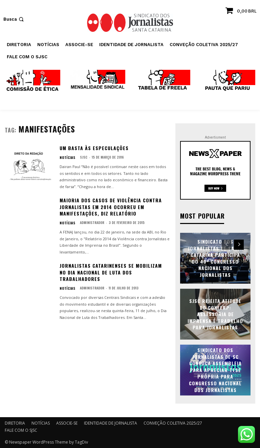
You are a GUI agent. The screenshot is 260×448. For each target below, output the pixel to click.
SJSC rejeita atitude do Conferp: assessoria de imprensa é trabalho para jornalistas (215, 313)
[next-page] (239, 244)
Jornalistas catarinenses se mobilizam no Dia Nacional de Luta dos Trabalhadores (111, 272)
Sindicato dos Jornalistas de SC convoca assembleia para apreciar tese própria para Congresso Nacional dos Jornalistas (215, 369)
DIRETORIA (15, 423)
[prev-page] (227, 244)
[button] (14, 19)
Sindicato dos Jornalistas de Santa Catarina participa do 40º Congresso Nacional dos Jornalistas (215, 258)
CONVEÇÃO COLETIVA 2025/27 (173, 423)
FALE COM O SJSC (21, 430)
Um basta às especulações (94, 147)
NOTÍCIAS (66, 157)
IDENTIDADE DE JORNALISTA (110, 423)
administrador (90, 222)
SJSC (81, 157)
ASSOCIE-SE (67, 423)
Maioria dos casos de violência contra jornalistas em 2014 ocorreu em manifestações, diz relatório (111, 207)
